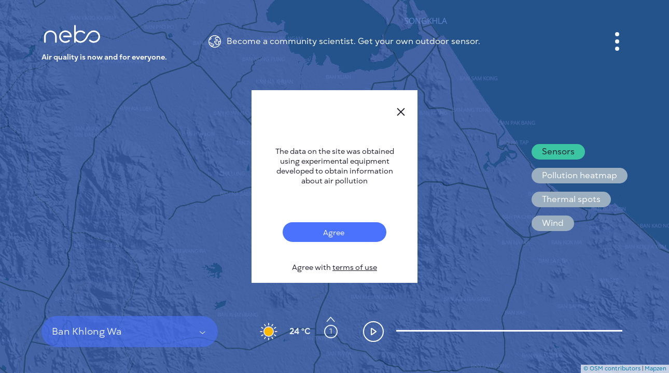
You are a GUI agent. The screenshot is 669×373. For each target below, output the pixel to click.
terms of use (354, 267)
